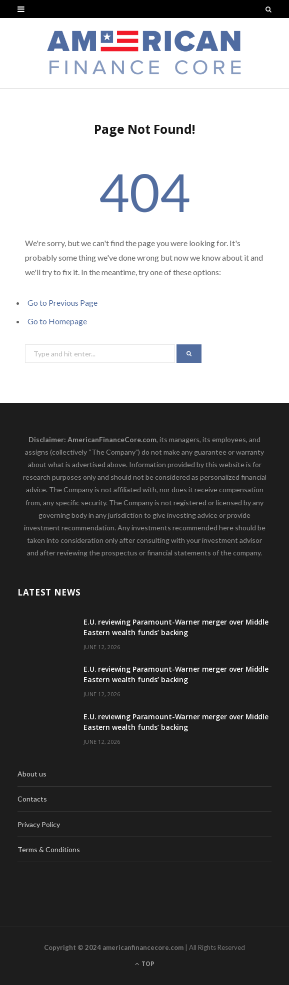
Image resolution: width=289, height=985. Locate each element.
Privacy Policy (39, 824)
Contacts (32, 799)
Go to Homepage (57, 321)
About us (32, 773)
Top (144, 963)
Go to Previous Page (63, 302)
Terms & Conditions (49, 849)
